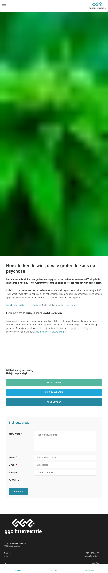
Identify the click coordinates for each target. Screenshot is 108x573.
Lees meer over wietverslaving (49, 331)
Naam (13, 457)
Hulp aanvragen (54, 392)
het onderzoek (68, 305)
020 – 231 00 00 (54, 382)
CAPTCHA (14, 480)
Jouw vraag (15, 434)
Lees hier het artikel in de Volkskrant (23, 305)
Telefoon (13, 472)
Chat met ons (54, 402)
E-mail (13, 465)
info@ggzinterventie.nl (90, 554)
